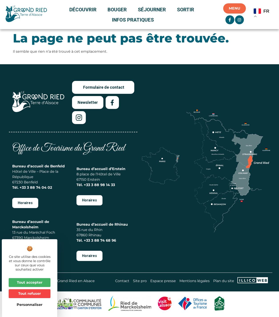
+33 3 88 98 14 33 (99, 185)
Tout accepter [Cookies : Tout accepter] (29, 282)
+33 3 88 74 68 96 (100, 240)
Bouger (118, 9)
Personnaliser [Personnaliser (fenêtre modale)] (29, 305)
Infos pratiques (133, 20)
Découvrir (84, 9)
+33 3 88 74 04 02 (36, 187)
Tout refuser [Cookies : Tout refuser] (29, 293)
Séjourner (153, 9)
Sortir (186, 9)
